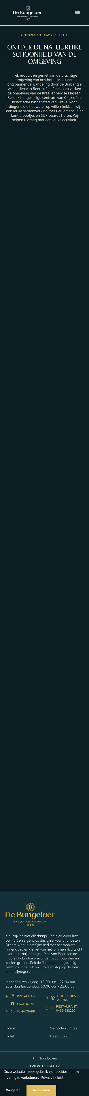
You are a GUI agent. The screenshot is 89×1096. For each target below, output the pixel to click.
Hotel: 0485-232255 (67, 998)
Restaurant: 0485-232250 (67, 1008)
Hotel (10, 1036)
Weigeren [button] (13, 1090)
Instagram (26, 996)
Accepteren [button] (41, 1090)
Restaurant (59, 1036)
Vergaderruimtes (63, 1028)
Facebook (25, 1004)
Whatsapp (26, 1011)
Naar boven (47, 1058)
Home (10, 1028)
